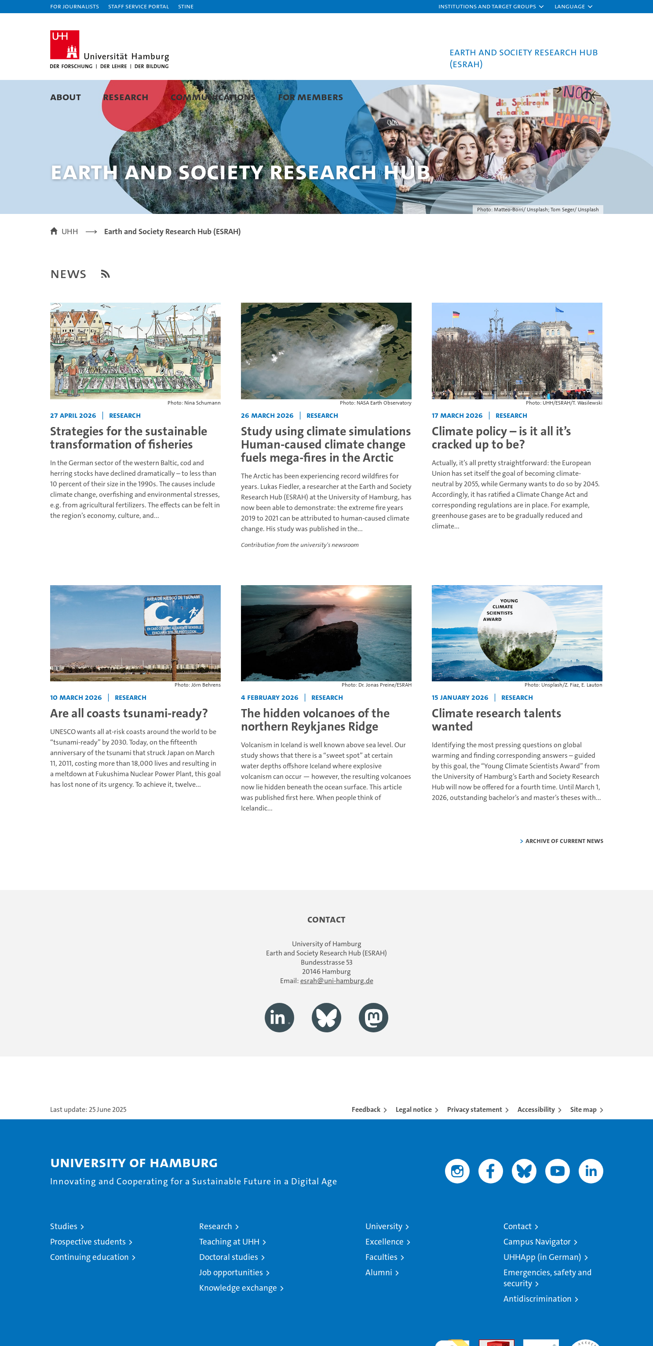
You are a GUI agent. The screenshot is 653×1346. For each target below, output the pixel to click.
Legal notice (414, 1141)
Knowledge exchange (238, 1319)
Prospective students (88, 1273)
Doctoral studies (228, 1288)
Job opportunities (231, 1304)
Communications (213, 96)
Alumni (378, 1304)
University (383, 1257)
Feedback (366, 1141)
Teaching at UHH (229, 1273)
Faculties (381, 1288)
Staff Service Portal (138, 6)
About (65, 96)
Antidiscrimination (537, 1330)
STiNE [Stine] (185, 6)
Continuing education (89, 1288)
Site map (583, 1141)
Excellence (384, 1273)
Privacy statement (474, 1141)
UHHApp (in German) (542, 1288)
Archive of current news (564, 872)
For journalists (74, 6)
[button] (491, 6)
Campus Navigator (537, 1273)
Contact (517, 1257)
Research (126, 96)
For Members (310, 96)
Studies (63, 1257)
